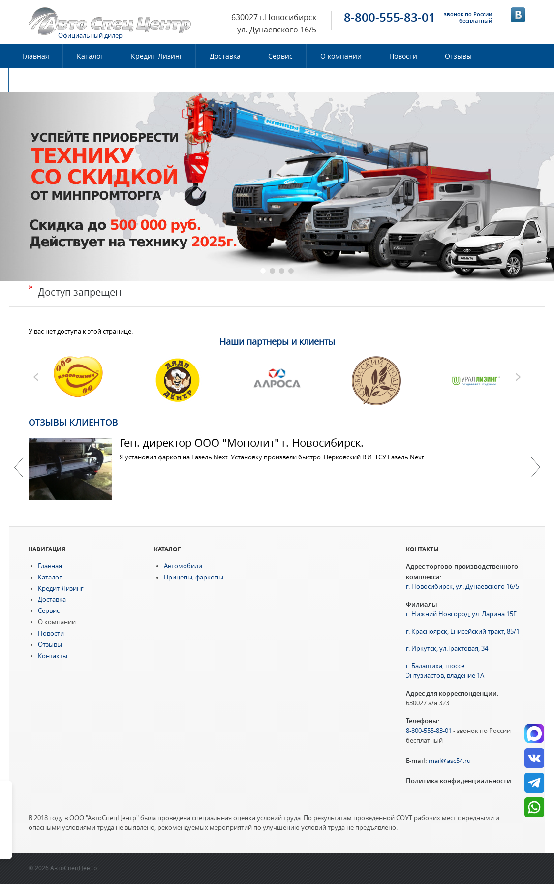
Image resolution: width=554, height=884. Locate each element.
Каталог (90, 56)
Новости (403, 56)
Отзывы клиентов (73, 422)
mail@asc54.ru (450, 761)
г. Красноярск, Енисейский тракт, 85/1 (463, 631)
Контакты (39, 80)
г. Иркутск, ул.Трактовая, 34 (447, 648)
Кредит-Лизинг (157, 56)
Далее (535, 467)
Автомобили (183, 566)
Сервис (280, 56)
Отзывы (458, 56)
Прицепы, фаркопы (193, 577)
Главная (35, 56)
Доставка (225, 56)
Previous (19, 467)
